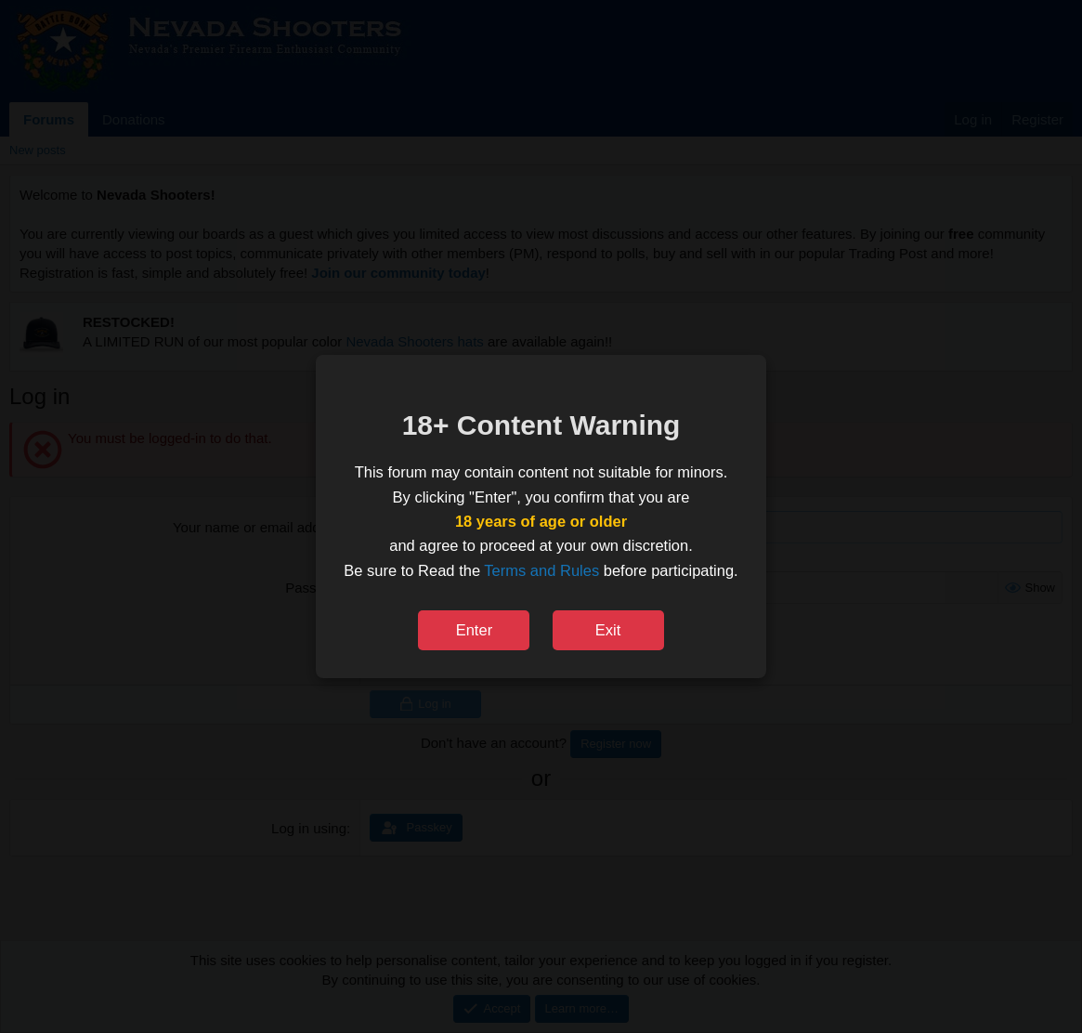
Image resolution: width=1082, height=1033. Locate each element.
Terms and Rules (541, 570)
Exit (608, 629)
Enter (474, 629)
